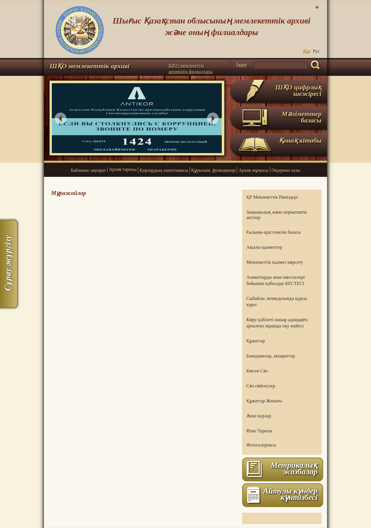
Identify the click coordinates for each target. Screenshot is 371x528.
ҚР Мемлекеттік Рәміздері (272, 197)
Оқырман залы (286, 170)
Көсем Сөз (257, 370)
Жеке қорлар (258, 415)
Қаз (306, 51)
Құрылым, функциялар (213, 170)
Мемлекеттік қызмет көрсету (274, 262)
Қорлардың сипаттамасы (164, 170)
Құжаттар (255, 340)
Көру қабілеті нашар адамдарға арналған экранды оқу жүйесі (277, 322)
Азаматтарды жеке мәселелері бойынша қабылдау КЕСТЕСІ (275, 280)
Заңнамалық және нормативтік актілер (276, 215)
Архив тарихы (123, 169)
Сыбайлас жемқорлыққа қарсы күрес (276, 301)
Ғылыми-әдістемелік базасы (273, 232)
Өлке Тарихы (259, 430)
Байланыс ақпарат (88, 170)
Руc (316, 51)
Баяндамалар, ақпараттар (270, 355)
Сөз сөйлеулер (260, 385)
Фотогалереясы (261, 445)
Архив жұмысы (253, 170)
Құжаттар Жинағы (264, 400)
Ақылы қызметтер (264, 247)
